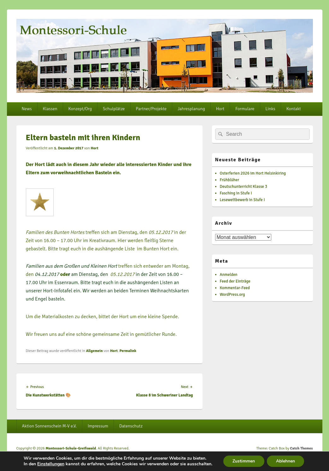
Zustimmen (243, 461)
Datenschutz (131, 426)
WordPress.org (232, 294)
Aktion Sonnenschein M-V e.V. (49, 426)
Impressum (98, 426)
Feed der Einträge (235, 281)
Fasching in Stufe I (236, 193)
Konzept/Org (80, 108)
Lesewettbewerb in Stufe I (242, 199)
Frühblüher (229, 179)
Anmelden (229, 274)
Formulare (244, 108)
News (26, 108)
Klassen (50, 108)
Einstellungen (50, 464)
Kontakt (293, 108)
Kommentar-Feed (235, 287)
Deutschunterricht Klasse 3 (243, 186)
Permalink (128, 351)
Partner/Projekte (151, 108)
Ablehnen (285, 461)
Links (270, 108)
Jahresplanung (191, 108)
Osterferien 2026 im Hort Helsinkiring (253, 173)
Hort (220, 108)
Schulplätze (114, 108)
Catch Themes (301, 448)
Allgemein (94, 351)
